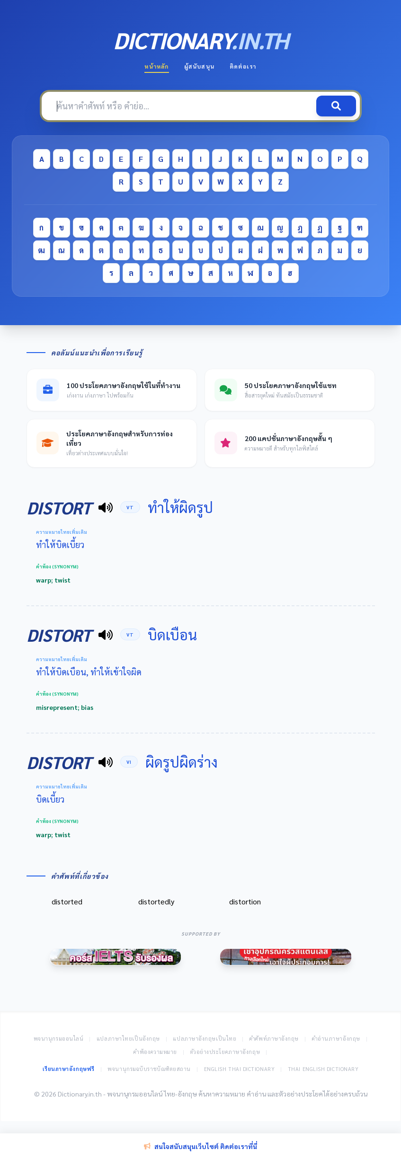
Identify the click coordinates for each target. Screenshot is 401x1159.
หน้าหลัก (156, 66)
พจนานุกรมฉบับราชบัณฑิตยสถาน (149, 1068)
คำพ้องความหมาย (155, 1051)
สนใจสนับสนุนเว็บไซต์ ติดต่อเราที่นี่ (200, 1146)
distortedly (156, 901)
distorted (67, 901)
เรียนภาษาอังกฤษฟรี (69, 1068)
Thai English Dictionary (323, 1068)
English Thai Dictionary (239, 1068)
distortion (245, 901)
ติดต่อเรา (243, 66)
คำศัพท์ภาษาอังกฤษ (274, 1038)
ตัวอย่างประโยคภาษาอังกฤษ (225, 1051)
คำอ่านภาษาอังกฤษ (336, 1038)
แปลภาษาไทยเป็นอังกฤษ (128, 1038)
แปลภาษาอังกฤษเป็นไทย (204, 1038)
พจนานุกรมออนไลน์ (59, 1038)
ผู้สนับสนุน (199, 66)
